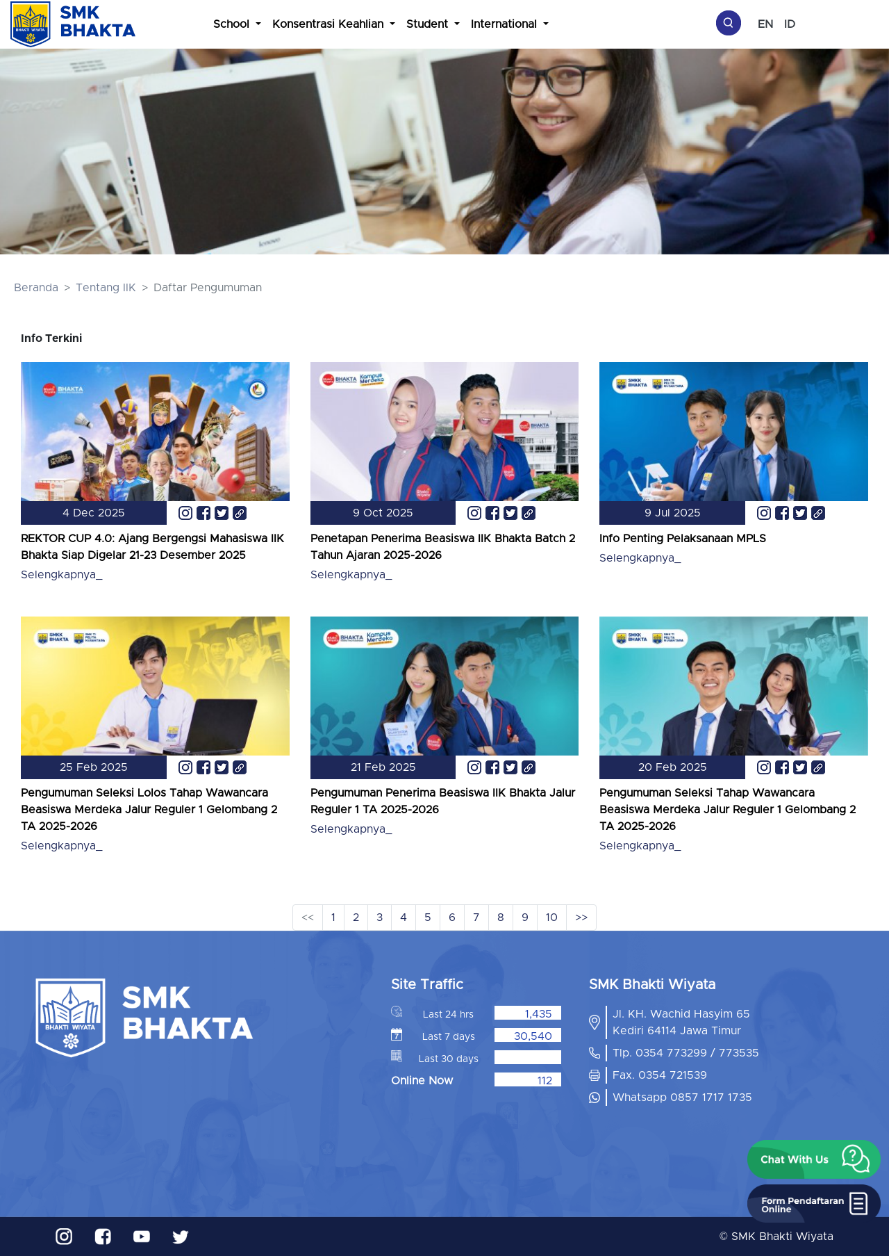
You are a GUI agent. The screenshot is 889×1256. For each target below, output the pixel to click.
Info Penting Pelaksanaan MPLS (682, 538)
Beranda (36, 287)
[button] (814, 1159)
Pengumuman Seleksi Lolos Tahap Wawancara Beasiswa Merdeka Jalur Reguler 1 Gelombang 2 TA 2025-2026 (149, 810)
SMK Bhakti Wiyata (782, 1236)
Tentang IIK (106, 287)
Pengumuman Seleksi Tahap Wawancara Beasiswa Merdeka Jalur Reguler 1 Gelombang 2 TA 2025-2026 (727, 810)
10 (552, 917)
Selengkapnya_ (61, 574)
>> (581, 917)
